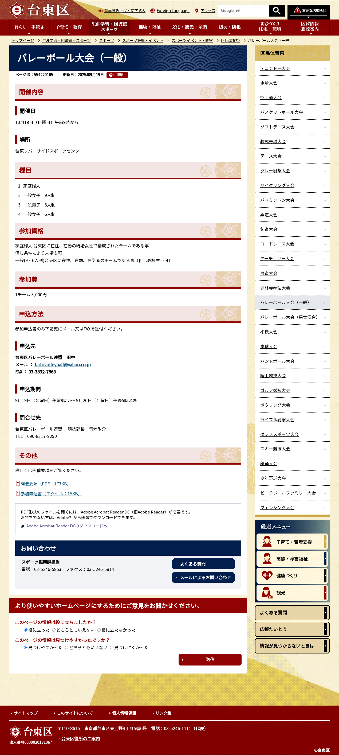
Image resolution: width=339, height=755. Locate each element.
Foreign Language (173, 10)
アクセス (208, 10)
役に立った (39, 629)
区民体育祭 (230, 40)
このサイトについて (75, 713)
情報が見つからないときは (287, 645)
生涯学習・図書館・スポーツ (66, 40)
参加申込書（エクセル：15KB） (51, 493)
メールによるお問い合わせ (205, 577)
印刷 (119, 75)
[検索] (243, 11)
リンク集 (163, 713)
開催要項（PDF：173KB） (46, 483)
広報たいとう (273, 629)
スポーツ (106, 40)
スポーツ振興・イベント (142, 40)
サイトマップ (26, 713)
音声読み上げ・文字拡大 (124, 10)
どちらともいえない (75, 629)
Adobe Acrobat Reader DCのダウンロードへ (64, 525)
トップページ (22, 40)
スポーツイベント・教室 (192, 40)
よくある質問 (193, 564)
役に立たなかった (118, 629)
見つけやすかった (45, 647)
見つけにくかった (131, 647)
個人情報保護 (124, 713)
